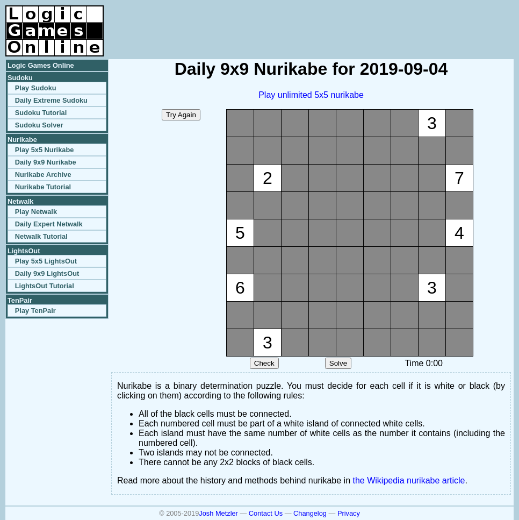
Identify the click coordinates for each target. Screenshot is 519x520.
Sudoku (20, 78)
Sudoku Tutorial (41, 113)
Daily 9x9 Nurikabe (45, 162)
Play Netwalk (36, 212)
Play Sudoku (35, 88)
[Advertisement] (388, 21)
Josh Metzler (218, 513)
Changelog (310, 513)
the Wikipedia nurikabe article (409, 480)
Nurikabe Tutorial (43, 187)
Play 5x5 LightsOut (46, 261)
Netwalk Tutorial (41, 236)
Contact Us (266, 513)
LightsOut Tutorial (44, 286)
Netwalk (20, 201)
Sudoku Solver (39, 125)
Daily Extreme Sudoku (51, 100)
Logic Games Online (41, 65)
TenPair (20, 300)
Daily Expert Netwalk (49, 224)
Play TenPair (35, 311)
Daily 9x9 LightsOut (47, 273)
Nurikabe (22, 140)
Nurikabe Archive (43, 174)
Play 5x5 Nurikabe (44, 150)
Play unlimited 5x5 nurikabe (311, 94)
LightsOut (24, 251)
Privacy (348, 513)
